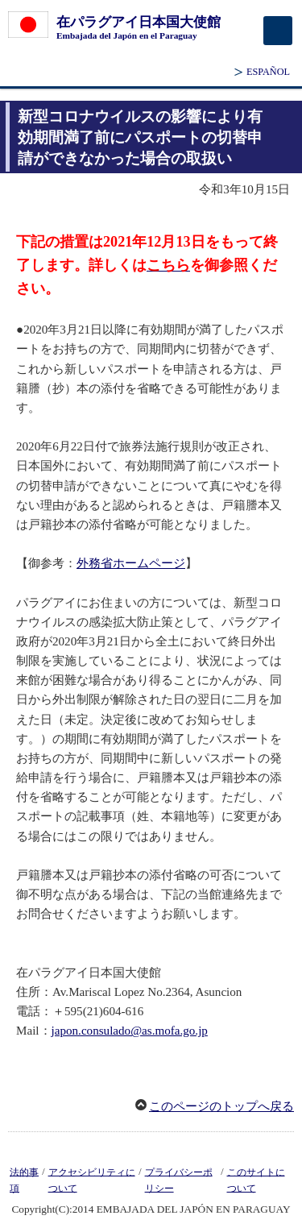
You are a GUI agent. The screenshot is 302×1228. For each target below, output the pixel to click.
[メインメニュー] (277, 30)
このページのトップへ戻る (221, 1106)
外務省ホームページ (131, 563)
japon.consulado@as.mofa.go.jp (130, 1030)
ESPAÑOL (268, 71)
